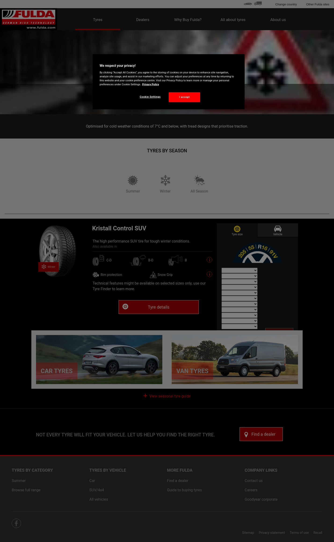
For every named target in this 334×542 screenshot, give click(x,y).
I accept (184, 97)
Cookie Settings (150, 96)
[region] (169, 81)
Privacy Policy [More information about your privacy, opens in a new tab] (150, 84)
